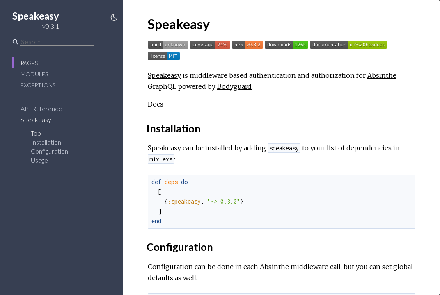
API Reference (41, 108)
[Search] (57, 42)
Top (36, 133)
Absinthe (381, 75)
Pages (29, 62)
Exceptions (38, 85)
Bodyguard (234, 86)
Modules (34, 73)
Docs (155, 104)
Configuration (49, 151)
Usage (39, 160)
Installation (46, 142)
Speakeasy (36, 119)
